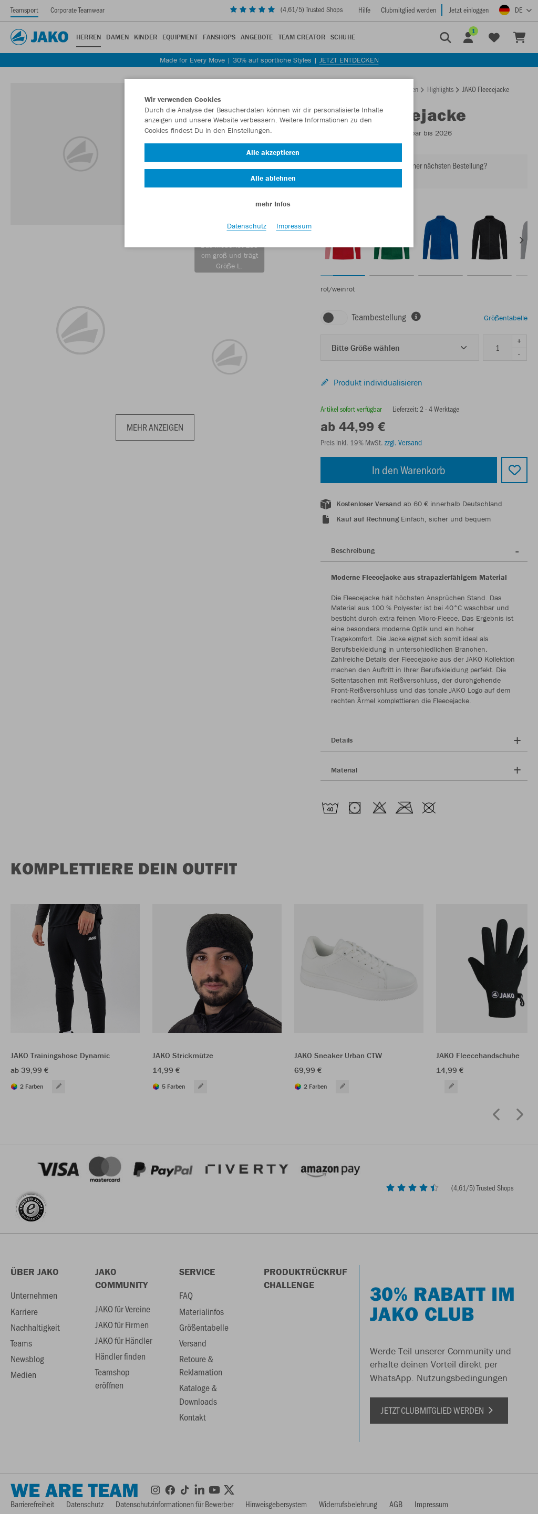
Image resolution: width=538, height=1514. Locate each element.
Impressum (294, 226)
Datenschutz (246, 226)
